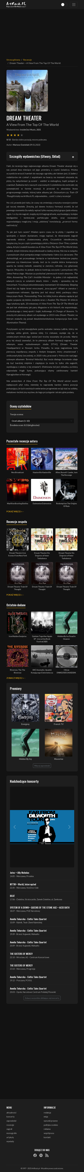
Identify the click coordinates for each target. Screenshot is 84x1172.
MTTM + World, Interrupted (23, 884)
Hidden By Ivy (25, 759)
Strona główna (13, 59)
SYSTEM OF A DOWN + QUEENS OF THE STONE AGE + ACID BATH (40, 907)
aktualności (11, 1112)
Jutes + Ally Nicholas (19, 872)
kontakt (47, 1137)
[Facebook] (35, 1155)
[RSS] (47, 1155)
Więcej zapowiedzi (42, 765)
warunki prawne (51, 1121)
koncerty (10, 1116)
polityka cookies (51, 1125)
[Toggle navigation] (74, 4)
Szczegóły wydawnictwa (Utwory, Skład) (34, 156)
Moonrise (58, 759)
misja (46, 1116)
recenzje (10, 1125)
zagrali (9, 1129)
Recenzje (27, 59)
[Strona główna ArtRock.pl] (16, 4)
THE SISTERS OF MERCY (21, 953)
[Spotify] (41, 1155)
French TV (58, 724)
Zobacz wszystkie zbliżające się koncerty (42, 998)
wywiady (10, 1141)
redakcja (47, 1112)
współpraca (49, 1133)
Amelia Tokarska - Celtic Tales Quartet (28, 919)
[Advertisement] (42, 32)
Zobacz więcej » (15, 678)
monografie (11, 1133)
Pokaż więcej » (14, 511)
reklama (47, 1129)
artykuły (10, 1137)
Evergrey (25, 724)
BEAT (12, 896)
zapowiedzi (11, 1121)
